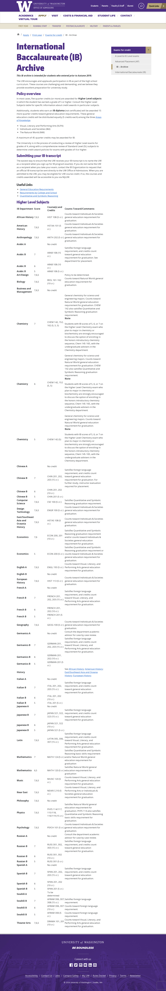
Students (94, 6)
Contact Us (46, 975)
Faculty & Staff (117, 6)
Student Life (106, 15)
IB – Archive (122, 66)
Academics (26, 15)
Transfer (56, 26)
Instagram (80, 965)
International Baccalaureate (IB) (130, 72)
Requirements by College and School (38, 192)
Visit (55, 15)
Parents (105, 6)
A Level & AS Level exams (127, 56)
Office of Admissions (18, 34)
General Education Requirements (37, 189)
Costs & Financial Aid (78, 15)
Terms (123, 975)
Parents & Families (112, 26)
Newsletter (135, 975)
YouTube (85, 965)
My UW (85, 975)
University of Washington (25, 6)
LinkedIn (90, 965)
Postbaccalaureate (75, 26)
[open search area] (141, 6)
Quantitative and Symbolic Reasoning (39, 195)
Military (94, 26)
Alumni (130, 6)
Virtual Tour (28, 19)
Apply (42, 15)
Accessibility (31, 975)
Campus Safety (71, 975)
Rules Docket (99, 975)
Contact (126, 15)
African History (76, 668)
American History (94, 668)
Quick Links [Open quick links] (157, 7)
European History (82, 675)
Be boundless (83, 948)
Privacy (113, 975)
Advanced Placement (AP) (127, 61)
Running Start (40, 26)
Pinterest (95, 965)
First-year (23, 26)
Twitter (76, 965)
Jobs (58, 975)
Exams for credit (53, 35)
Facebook (71, 965)
